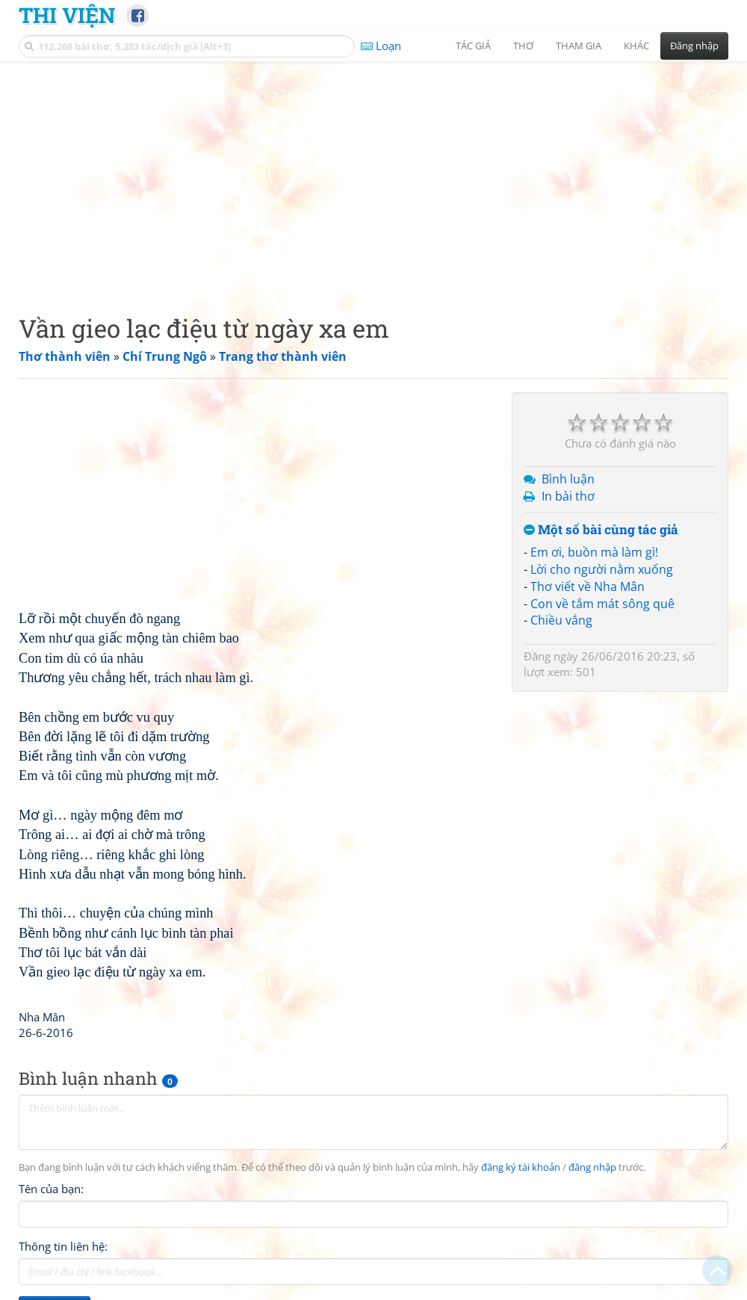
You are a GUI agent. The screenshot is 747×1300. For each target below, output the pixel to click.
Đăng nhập (694, 45)
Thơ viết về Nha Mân (587, 586)
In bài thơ (568, 496)
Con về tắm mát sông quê (602, 603)
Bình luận (568, 479)
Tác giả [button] (473, 45)
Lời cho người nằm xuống (601, 569)
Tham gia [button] (578, 45)
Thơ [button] (523, 45)
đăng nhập (592, 1167)
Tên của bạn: (51, 1188)
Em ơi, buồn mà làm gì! (594, 552)
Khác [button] (636, 45)
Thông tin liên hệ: (63, 1246)
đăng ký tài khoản (520, 1167)
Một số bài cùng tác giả (601, 530)
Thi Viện (67, 15)
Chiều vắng (561, 620)
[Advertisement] (373, 175)
